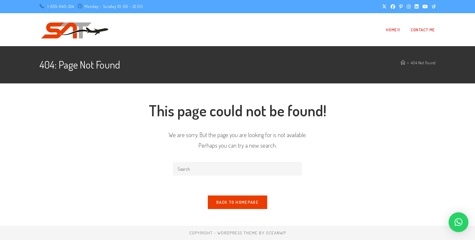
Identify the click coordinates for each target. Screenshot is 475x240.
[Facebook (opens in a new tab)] (393, 6)
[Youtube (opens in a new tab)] (425, 6)
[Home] (403, 62)
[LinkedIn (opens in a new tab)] (417, 6)
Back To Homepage (237, 202)
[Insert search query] (237, 168)
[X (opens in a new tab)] (384, 6)
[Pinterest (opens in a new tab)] (401, 6)
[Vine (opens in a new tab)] (432, 6)
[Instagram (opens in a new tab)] (409, 6)
